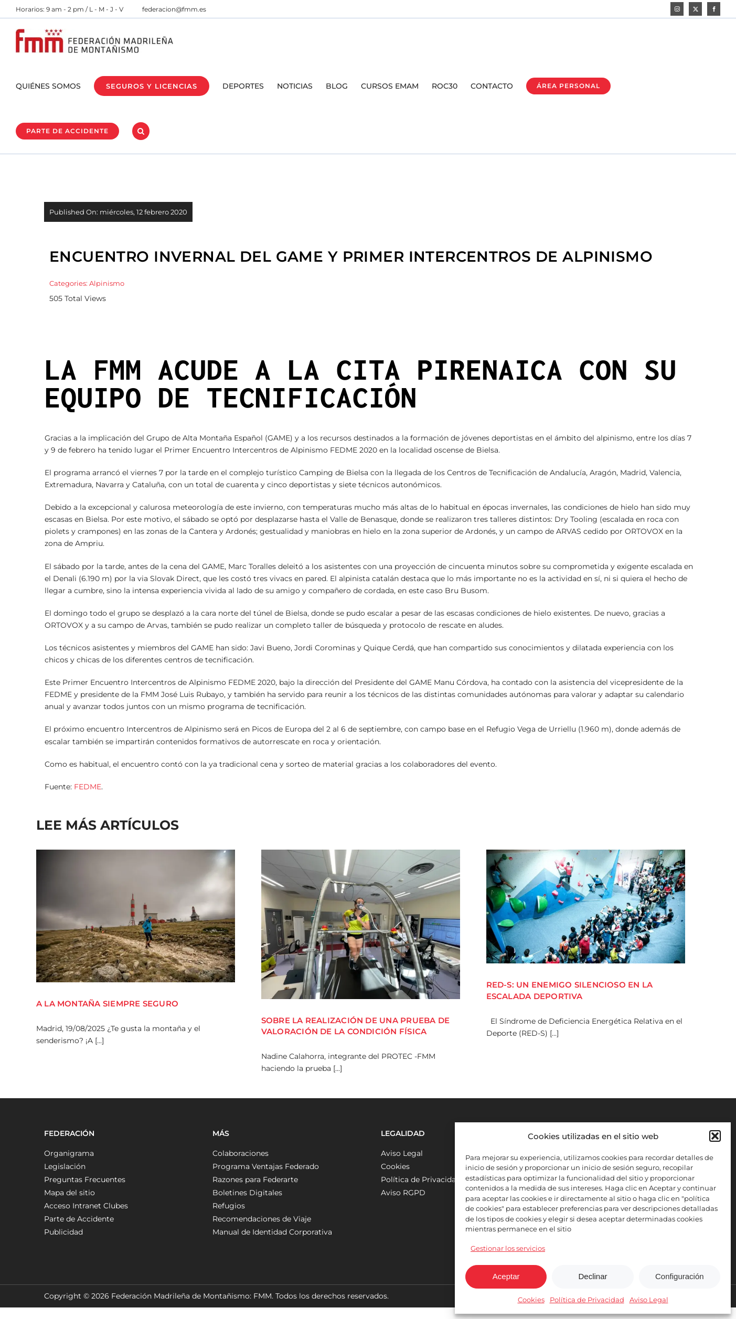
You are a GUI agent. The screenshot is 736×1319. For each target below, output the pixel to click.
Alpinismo (106, 283)
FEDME (87, 786)
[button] (715, 1136)
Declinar (592, 1276)
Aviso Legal (649, 1299)
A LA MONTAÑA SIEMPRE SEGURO (107, 1004)
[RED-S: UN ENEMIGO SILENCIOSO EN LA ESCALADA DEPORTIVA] (585, 907)
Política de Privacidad (587, 1299)
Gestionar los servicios (508, 1248)
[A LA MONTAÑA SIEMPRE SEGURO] (135, 916)
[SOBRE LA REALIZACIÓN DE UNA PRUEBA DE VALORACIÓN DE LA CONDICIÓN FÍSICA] (360, 924)
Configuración (679, 1276)
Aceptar (506, 1276)
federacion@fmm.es (174, 9)
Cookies (531, 1299)
